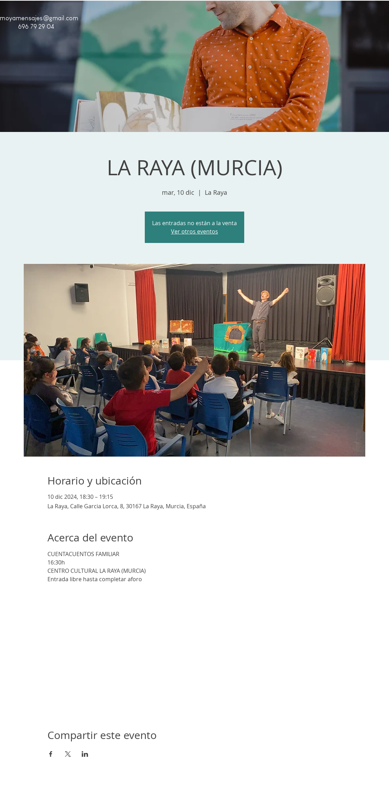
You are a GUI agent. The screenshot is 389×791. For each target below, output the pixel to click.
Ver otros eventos (194, 231)
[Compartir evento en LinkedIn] (85, 754)
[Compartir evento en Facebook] (50, 754)
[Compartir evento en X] (68, 754)
